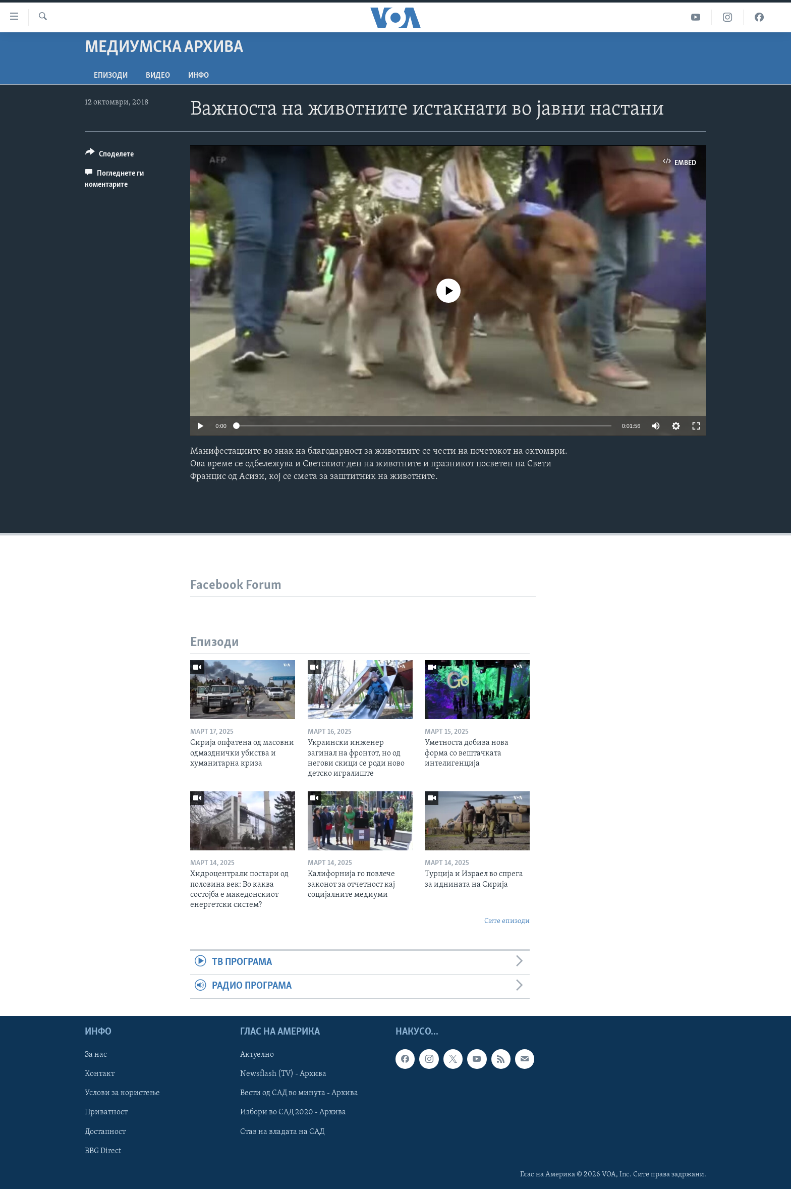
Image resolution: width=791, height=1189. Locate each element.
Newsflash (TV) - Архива (283, 1074)
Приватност (106, 1112)
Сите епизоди (507, 921)
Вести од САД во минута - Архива (299, 1093)
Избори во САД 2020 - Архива (293, 1112)
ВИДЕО (158, 76)
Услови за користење (122, 1093)
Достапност (105, 1131)
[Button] (109, 155)
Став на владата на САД (282, 1131)
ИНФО (198, 76)
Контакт (100, 1074)
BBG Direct (103, 1151)
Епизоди (111, 76)
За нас (96, 1055)
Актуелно (257, 1055)
